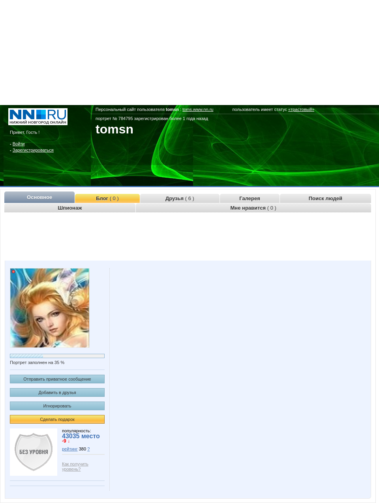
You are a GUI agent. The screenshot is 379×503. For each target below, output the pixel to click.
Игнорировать (57, 406)
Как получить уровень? (75, 466)
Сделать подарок (57, 419)
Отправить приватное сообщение (57, 379)
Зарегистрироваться (33, 150)
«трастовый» (301, 109)
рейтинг (70, 449)
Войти (19, 143)
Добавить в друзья (57, 392)
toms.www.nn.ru (197, 109)
